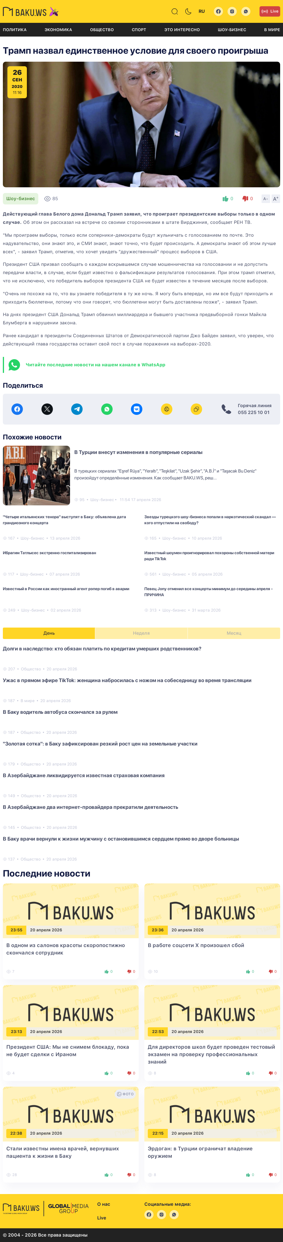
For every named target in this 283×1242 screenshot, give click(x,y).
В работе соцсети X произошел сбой (196, 945)
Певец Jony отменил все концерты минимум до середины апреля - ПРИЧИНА (208, 591)
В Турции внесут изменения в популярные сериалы (138, 452)
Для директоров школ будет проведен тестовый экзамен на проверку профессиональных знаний (211, 1054)
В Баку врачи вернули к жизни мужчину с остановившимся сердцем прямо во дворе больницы (121, 839)
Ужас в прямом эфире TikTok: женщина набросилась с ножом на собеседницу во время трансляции (127, 680)
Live (269, 11)
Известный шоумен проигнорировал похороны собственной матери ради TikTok (209, 555)
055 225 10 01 (254, 412)
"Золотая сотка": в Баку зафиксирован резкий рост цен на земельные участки (100, 744)
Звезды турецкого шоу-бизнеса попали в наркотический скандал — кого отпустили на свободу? (210, 520)
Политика (15, 29)
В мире (272, 29)
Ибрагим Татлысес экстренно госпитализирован (49, 552)
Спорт (139, 29)
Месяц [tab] (234, 633)
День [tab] (49, 633)
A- (265, 198)
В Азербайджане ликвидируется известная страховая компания (84, 775)
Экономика (58, 29)
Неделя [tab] (141, 633)
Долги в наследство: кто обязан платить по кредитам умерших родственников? (102, 649)
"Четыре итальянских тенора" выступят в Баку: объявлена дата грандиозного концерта (64, 520)
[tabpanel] (141, 753)
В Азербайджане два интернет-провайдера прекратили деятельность (90, 807)
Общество (102, 29)
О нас (103, 1204)
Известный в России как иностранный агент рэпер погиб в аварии (66, 588)
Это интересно (182, 29)
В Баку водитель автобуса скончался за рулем (60, 712)
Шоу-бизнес (232, 29)
